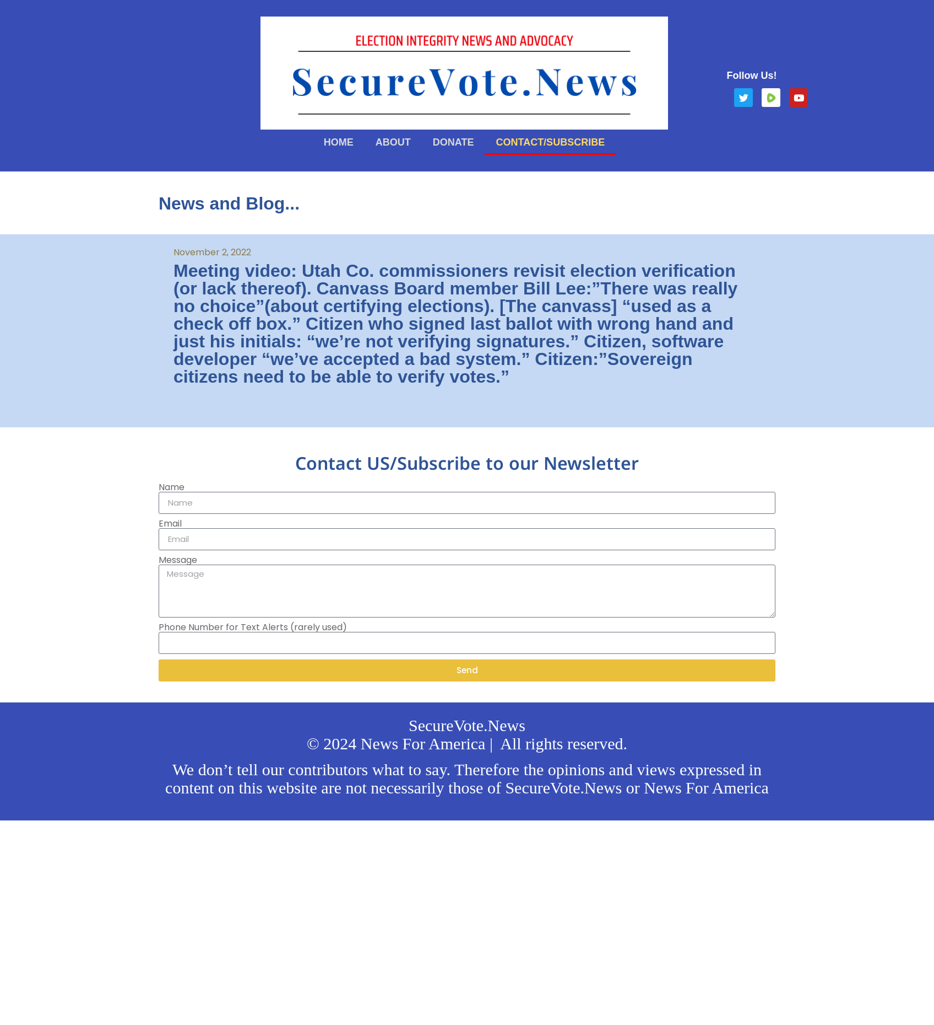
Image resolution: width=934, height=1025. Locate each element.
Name (171, 487)
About (393, 142)
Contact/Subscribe (550, 142)
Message (178, 560)
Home (339, 142)
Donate (453, 142)
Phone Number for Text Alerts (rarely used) (253, 627)
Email (170, 523)
